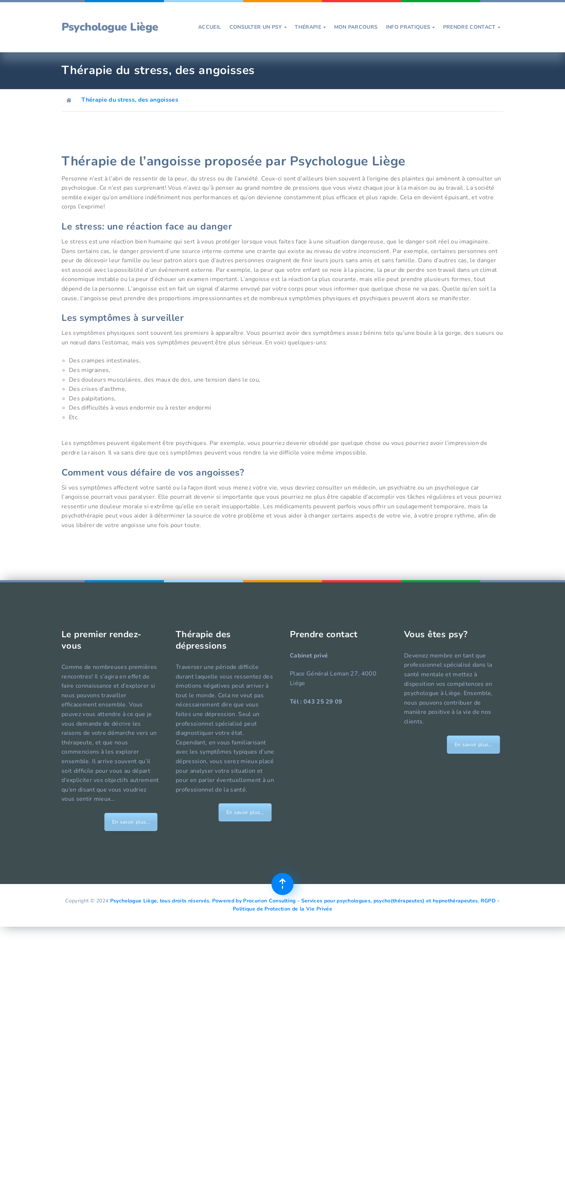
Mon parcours (356, 27)
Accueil (209, 27)
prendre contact (471, 27)
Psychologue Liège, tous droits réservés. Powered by (176, 900)
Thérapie (310, 27)
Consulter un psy (258, 27)
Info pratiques (410, 27)
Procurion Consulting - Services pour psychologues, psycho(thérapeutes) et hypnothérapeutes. (361, 900)
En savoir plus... (150, 821)
